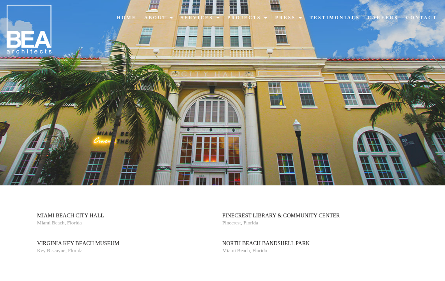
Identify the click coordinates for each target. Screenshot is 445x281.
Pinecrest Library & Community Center (281, 216)
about (158, 17)
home (127, 17)
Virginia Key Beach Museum (78, 243)
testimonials (335, 17)
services (200, 17)
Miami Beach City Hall (70, 216)
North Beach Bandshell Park (266, 243)
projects (247, 17)
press (288, 17)
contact (421, 17)
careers (383, 17)
